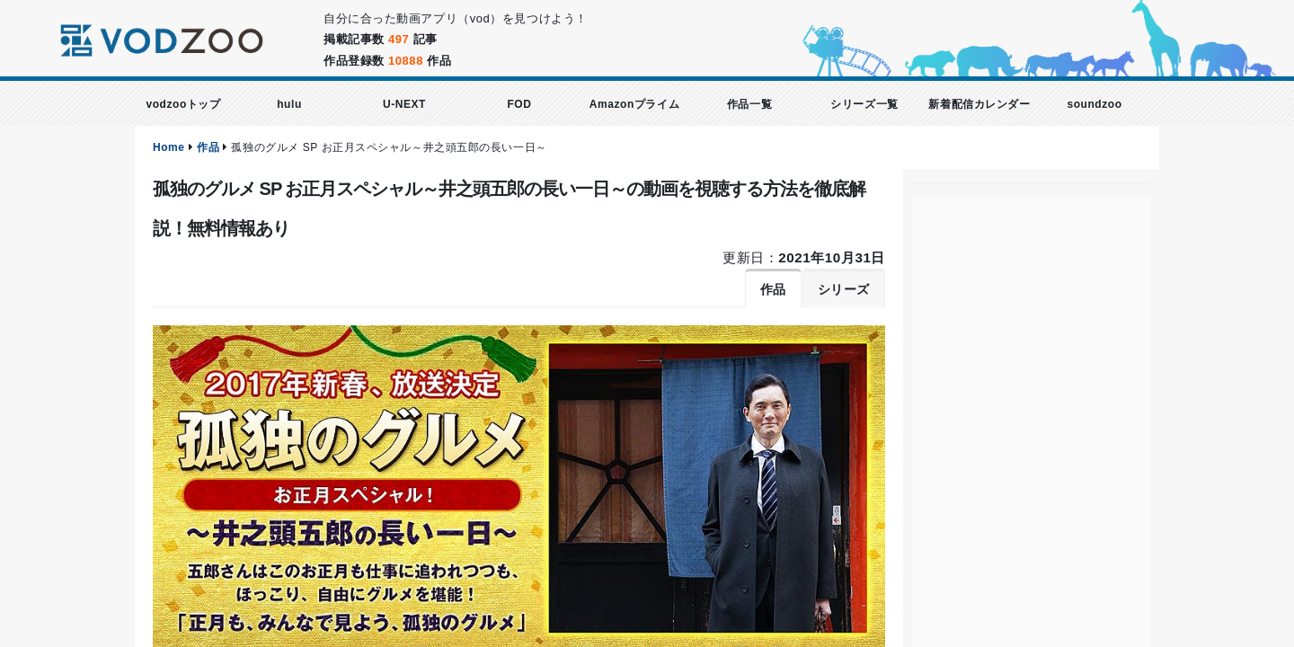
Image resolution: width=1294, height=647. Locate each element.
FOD (519, 104)
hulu (289, 104)
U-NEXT (404, 104)
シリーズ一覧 (864, 104)
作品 (208, 147)
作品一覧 (749, 104)
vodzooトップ (183, 104)
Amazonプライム (634, 104)
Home (169, 147)
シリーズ (844, 289)
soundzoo (1094, 104)
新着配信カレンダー (979, 104)
